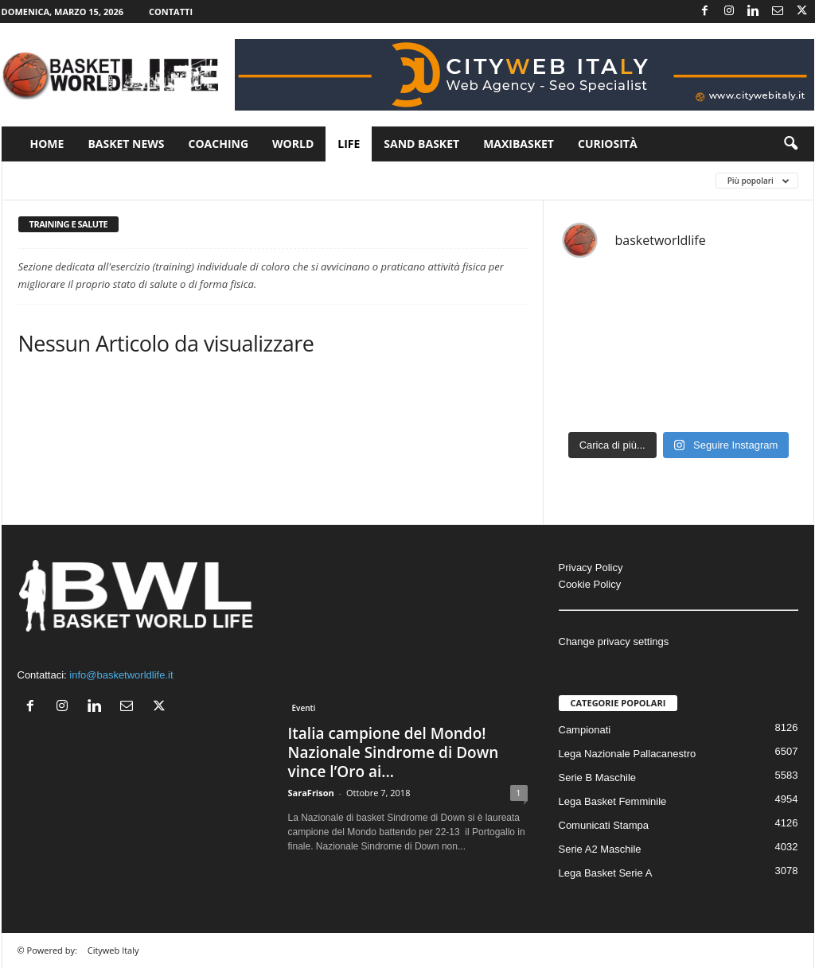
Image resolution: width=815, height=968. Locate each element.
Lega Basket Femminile (613, 801)
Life (348, 143)
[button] (790, 143)
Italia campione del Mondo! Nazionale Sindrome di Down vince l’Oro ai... (393, 752)
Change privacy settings (614, 641)
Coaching (219, 143)
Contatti (171, 11)
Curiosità (608, 143)
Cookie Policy (590, 584)
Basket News (126, 143)
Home (47, 143)
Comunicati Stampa (604, 825)
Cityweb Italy (113, 950)
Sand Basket (421, 143)
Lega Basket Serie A (606, 873)
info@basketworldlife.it (121, 675)
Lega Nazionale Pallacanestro (627, 754)
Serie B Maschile (598, 777)
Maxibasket (518, 143)
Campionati (585, 730)
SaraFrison (311, 793)
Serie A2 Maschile (600, 849)
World (293, 143)
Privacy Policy (591, 567)
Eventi (304, 707)
